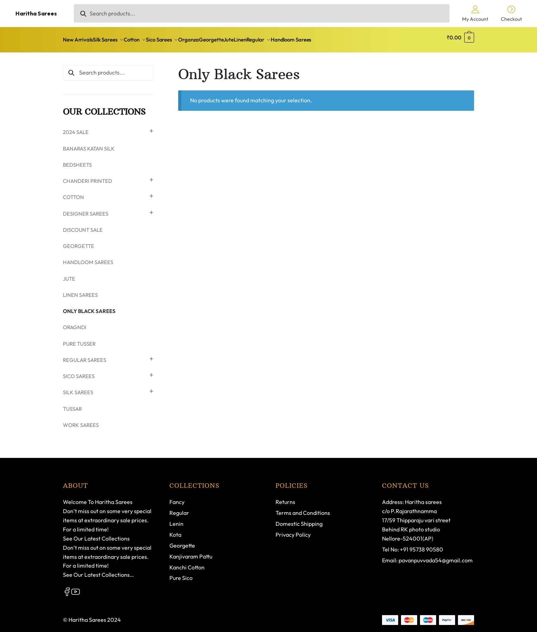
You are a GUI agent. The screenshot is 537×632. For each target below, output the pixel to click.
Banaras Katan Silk (89, 144)
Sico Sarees (79, 372)
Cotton (73, 193)
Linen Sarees (80, 290)
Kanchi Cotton (187, 563)
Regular (179, 508)
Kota (175, 530)
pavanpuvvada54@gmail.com (436, 556)
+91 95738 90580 (421, 545)
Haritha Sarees (36, 13)
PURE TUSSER (79, 339)
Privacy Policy (293, 530)
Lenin (176, 519)
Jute (69, 274)
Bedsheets (77, 160)
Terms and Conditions (303, 508)
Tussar (72, 404)
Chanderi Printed (87, 176)
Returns (285, 497)
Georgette (78, 241)
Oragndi (74, 323)
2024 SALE (76, 128)
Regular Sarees (84, 355)
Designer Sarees (85, 209)
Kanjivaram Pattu (190, 552)
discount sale (83, 225)
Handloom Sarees (88, 258)
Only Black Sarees (89, 307)
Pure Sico (181, 573)
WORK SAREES (81, 420)
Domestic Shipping (299, 519)
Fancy (177, 497)
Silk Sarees (78, 388)
